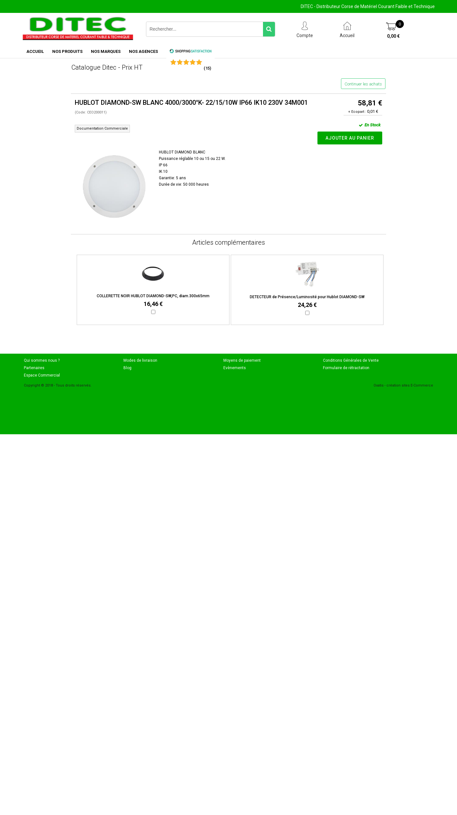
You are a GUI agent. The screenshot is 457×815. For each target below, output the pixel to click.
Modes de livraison (140, 360)
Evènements (234, 368)
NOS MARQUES (106, 51)
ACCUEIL (35, 51)
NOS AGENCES (143, 51)
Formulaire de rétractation (346, 368)
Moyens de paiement (242, 360)
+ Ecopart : (357, 112)
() (207, 68)
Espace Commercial (42, 375)
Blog (127, 368)
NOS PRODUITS (67, 51)
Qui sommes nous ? (42, 360)
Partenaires (34, 368)
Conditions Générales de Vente (351, 360)
